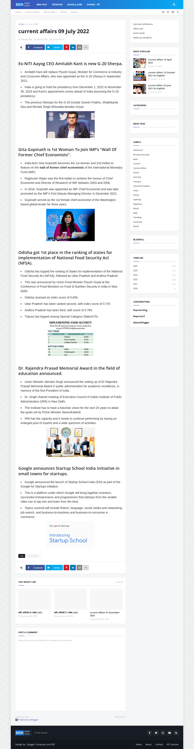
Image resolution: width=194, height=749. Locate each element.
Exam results (139, 33)
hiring (136, 195)
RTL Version (173, 744)
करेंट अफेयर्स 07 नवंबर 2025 (66, 612)
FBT (53, 744)
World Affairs (50, 12)
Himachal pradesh (141, 186)
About (149, 744)
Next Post (119, 717)
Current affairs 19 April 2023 (160, 61)
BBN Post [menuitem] (42, 4)
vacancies (137, 221)
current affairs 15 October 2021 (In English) (161, 74)
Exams (64, 12)
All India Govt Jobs (141, 154)
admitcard (138, 150)
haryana (137, 181)
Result (74, 12)
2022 (154, 279)
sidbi (135, 213)
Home (18, 12)
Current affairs (32, 12)
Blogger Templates (36, 744)
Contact (159, 744)
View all (119, 582)
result (136, 208)
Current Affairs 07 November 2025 (105, 614)
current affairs (32, 24)
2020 (154, 288)
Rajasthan (137, 204)
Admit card (138, 28)
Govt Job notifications (143, 24)
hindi (135, 190)
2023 (154, 275)
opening (137, 199)
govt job (137, 177)
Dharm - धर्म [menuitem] (93, 4)
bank (135, 159)
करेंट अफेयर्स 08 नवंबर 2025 (30, 612)
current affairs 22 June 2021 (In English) (159, 87)
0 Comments (58, 39)
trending (137, 217)
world (136, 226)
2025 (154, 266)
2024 (154, 270)
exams (136, 172)
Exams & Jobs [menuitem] (74, 4)
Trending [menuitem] (57, 4)
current (136, 163)
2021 (154, 284)
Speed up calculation (142, 37)
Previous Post (23, 717)
